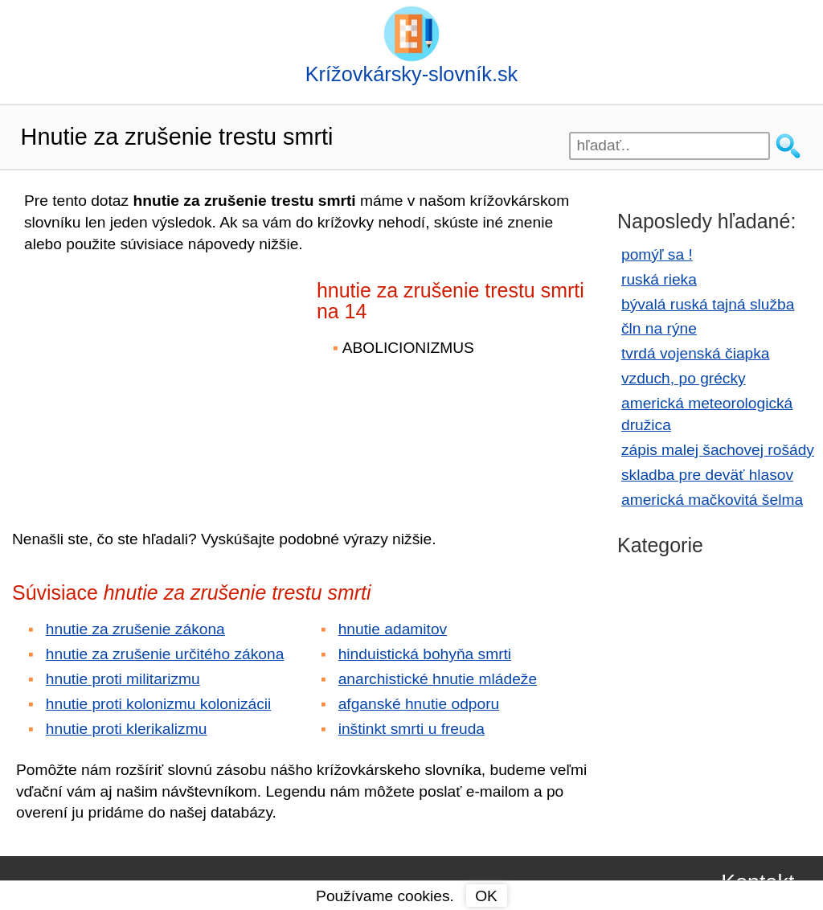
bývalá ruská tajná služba (707, 304)
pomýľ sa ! (657, 254)
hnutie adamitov (392, 629)
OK (486, 895)
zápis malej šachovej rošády (717, 449)
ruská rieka (659, 279)
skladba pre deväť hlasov (707, 474)
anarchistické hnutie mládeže (437, 678)
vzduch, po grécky (683, 378)
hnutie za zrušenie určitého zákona (165, 654)
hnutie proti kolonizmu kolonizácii (159, 703)
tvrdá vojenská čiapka (695, 353)
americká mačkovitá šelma (712, 499)
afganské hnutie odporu (419, 703)
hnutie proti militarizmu (123, 678)
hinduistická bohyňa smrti (424, 654)
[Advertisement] (152, 380)
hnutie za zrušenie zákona (135, 629)
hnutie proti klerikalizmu (126, 728)
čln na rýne (659, 328)
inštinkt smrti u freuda (411, 728)
